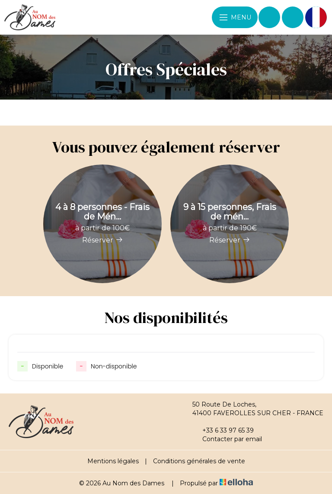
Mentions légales (113, 461)
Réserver (102, 240)
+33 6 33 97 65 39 (223, 430)
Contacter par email (227, 439)
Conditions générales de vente (199, 461)
